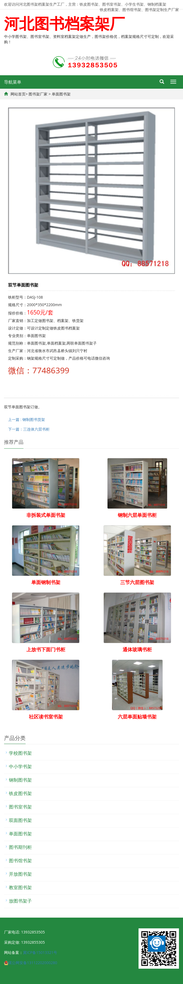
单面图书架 (61, 93)
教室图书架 (20, 887)
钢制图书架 (20, 780)
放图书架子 (20, 901)
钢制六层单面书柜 (137, 515)
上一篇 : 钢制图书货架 (26, 419)
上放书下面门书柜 (45, 649)
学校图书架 (20, 753)
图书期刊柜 (20, 847)
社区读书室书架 (46, 716)
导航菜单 (12, 82)
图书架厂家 (38, 93)
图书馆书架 (20, 860)
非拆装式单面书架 (45, 515)
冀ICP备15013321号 (40, 952)
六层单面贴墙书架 (137, 716)
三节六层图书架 (137, 582)
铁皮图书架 (20, 793)
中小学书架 (20, 766)
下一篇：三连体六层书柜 (29, 429)
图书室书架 (20, 807)
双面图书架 (20, 820)
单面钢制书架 (45, 582)
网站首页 (18, 93)
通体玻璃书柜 (137, 649)
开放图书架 (20, 874)
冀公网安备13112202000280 (32, 962)
